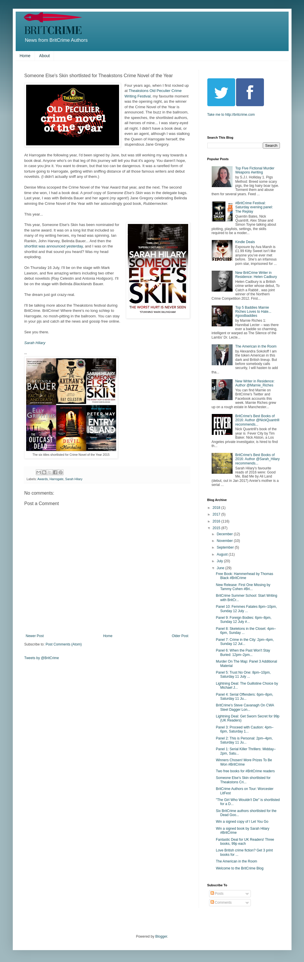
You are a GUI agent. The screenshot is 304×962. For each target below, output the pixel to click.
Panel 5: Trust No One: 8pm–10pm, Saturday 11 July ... (243, 674)
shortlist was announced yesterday (53, 246)
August (223, 554)
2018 (217, 508)
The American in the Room (255, 346)
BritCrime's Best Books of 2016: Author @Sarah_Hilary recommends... (257, 459)
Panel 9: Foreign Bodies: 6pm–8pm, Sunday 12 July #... (243, 620)
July (220, 561)
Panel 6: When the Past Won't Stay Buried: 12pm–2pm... (243, 652)
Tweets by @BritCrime (41, 658)
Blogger (161, 936)
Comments (221, 902)
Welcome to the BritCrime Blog (239, 868)
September (226, 547)
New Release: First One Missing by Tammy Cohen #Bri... (243, 587)
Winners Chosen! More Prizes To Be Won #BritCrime (244, 762)
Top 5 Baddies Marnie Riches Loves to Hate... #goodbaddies (253, 311)
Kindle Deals (245, 242)
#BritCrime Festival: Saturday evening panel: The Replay (254, 207)
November (225, 541)
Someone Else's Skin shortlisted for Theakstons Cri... (243, 780)
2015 (217, 528)
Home (25, 55)
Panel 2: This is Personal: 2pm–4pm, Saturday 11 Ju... (244, 740)
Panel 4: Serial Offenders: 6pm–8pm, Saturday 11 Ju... (244, 696)
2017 (217, 514)
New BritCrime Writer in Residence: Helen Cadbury (256, 275)
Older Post (180, 636)
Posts (217, 894)
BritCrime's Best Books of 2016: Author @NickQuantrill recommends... (257, 420)
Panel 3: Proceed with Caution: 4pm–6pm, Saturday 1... (244, 729)
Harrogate (57, 479)
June (221, 568)
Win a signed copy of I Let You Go (242, 822)
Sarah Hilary (35, 343)
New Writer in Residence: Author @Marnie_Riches (254, 383)
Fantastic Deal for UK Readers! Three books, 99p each (245, 842)
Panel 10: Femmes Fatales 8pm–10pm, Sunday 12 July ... (246, 609)
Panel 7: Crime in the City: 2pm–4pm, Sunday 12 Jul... (245, 642)
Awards (42, 479)
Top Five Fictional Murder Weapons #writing (254, 170)
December (225, 534)
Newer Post (35, 636)
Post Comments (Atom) (64, 644)
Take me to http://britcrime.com (231, 115)
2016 (217, 521)
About (44, 55)
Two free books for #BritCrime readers (245, 771)
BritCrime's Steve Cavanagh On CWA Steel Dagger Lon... (245, 707)
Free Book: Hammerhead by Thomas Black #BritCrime (244, 576)
